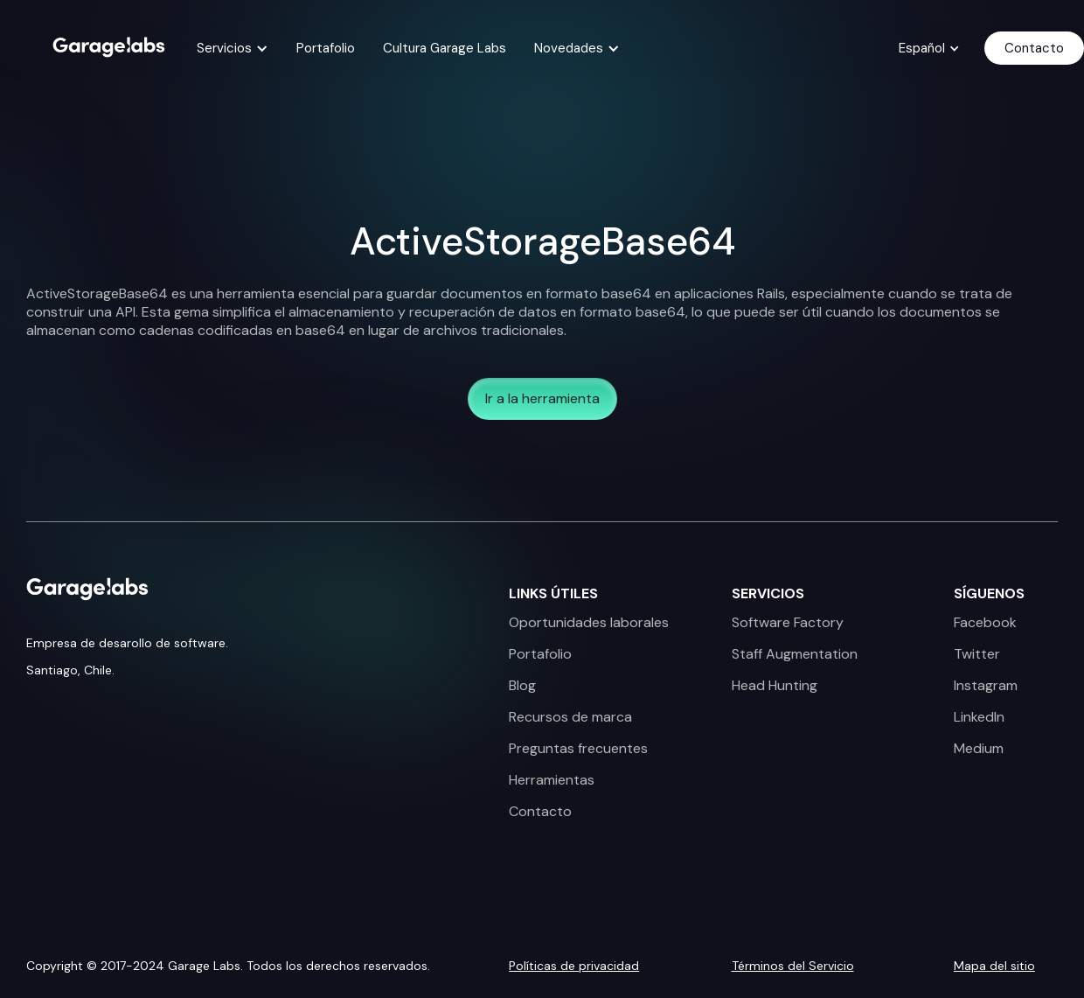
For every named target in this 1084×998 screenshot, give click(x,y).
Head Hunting (774, 685)
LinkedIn (979, 717)
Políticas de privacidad (574, 966)
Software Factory (788, 623)
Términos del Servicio (793, 966)
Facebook (985, 623)
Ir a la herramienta (542, 398)
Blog (522, 685)
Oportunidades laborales (589, 623)
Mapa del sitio (994, 966)
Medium (979, 748)
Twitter (977, 654)
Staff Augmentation (795, 654)
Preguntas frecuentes (578, 748)
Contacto (1034, 48)
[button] (232, 48)
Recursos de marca (570, 717)
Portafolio (325, 48)
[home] (108, 45)
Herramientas (551, 780)
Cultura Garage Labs (444, 48)
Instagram (986, 685)
